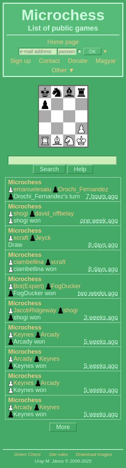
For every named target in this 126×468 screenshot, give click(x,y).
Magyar (106, 60)
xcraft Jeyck (29, 237)
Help (80, 169)
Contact (49, 60)
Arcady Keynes (33, 358)
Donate (77, 60)
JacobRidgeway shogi (43, 310)
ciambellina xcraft (37, 262)
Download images (94, 454)
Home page (63, 42)
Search (49, 169)
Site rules (58, 454)
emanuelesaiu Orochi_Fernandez (58, 189)
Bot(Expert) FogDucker (44, 286)
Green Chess (27, 454)
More (63, 427)
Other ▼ (63, 70)
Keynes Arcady (33, 334)
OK (92, 51)
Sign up (20, 60)
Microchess (24, 182)
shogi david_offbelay (41, 213)
